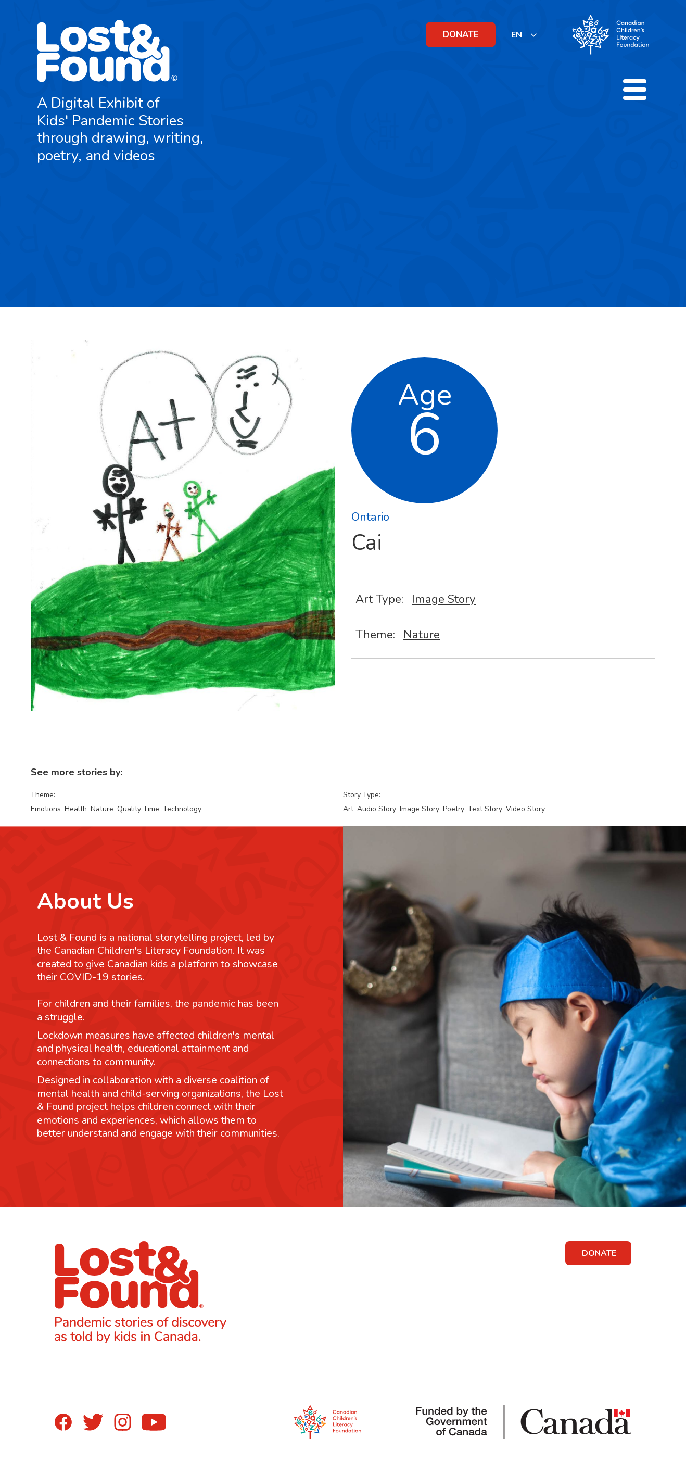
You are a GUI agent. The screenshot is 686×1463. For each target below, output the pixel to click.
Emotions (46, 809)
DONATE (461, 35)
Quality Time (138, 809)
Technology (182, 809)
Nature (421, 634)
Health (76, 809)
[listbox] (524, 34)
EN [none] (516, 35)
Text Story (485, 809)
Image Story (444, 599)
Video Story (525, 809)
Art (348, 809)
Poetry (453, 809)
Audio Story (376, 809)
